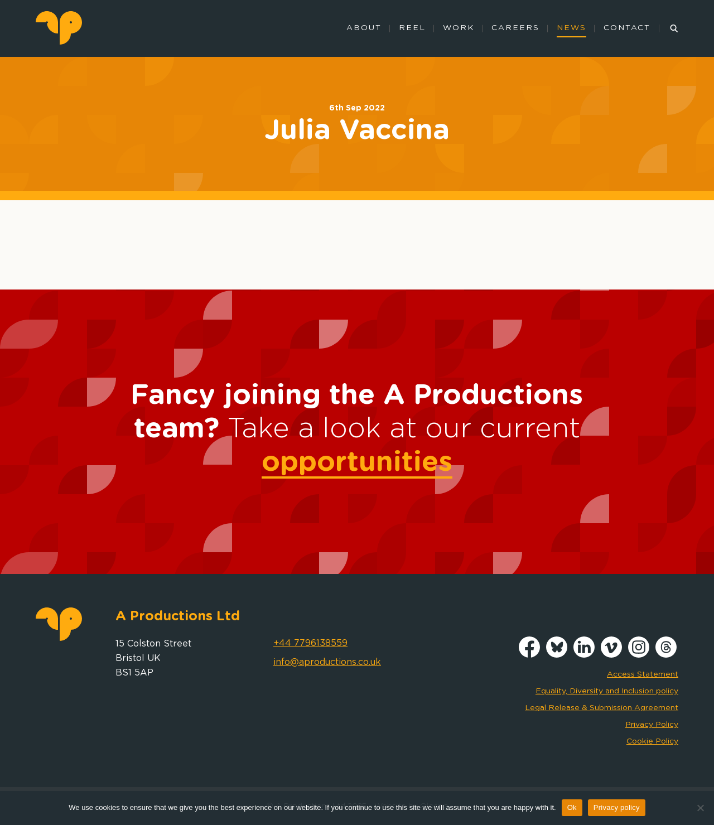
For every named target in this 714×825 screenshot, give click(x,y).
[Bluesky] (556, 654)
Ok (572, 807)
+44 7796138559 (310, 643)
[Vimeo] (611, 654)
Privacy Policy (651, 724)
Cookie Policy (652, 741)
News (571, 28)
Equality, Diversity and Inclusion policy (607, 691)
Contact (627, 28)
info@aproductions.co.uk (327, 662)
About (364, 28)
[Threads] (666, 654)
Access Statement (642, 674)
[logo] (59, 41)
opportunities (357, 462)
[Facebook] (529, 654)
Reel (412, 28)
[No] (700, 807)
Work (458, 28)
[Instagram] (638, 654)
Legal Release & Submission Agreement (601, 708)
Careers (515, 28)
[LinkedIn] (584, 654)
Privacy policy (617, 807)
